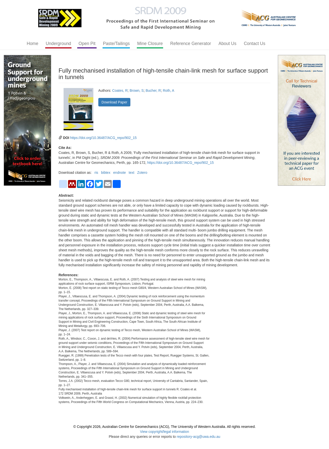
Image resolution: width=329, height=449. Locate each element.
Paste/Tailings (116, 43)
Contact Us (254, 43)
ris (96, 173)
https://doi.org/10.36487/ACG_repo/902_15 (103, 138)
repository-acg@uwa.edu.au (198, 437)
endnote (119, 173)
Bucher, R (153, 90)
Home (32, 43)
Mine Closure (150, 43)
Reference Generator (190, 43)
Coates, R (120, 90)
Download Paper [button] (114, 102)
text (131, 173)
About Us (227, 43)
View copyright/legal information (164, 432)
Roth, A (168, 90)
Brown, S (137, 90)
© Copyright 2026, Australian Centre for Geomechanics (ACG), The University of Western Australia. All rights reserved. (164, 427)
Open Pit (86, 43)
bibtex (105, 173)
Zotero (142, 173)
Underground (58, 43)
